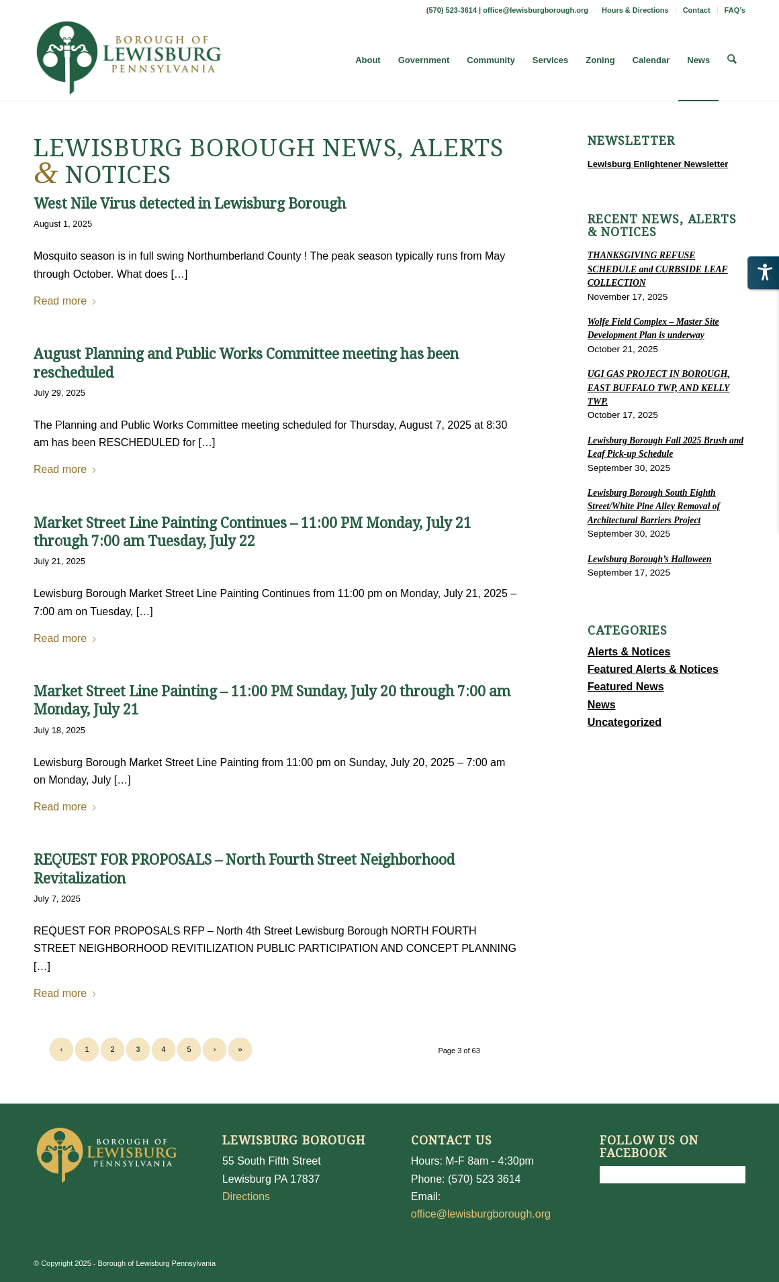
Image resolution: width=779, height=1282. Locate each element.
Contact (697, 10)
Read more (65, 301)
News (602, 704)
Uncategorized (624, 722)
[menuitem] (635, 10)
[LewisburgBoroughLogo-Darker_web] (129, 60)
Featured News (626, 686)
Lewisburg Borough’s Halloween (650, 559)
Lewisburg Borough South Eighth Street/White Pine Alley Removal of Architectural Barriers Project (654, 506)
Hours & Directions (635, 10)
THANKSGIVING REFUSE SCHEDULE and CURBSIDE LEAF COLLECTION (658, 269)
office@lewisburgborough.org (535, 10)
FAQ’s (735, 10)
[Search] (732, 60)
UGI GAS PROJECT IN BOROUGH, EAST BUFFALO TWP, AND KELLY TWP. (659, 388)
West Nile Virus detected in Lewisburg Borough (190, 203)
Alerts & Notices (629, 651)
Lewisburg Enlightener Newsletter (658, 164)
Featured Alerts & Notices (653, 669)
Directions (246, 1196)
